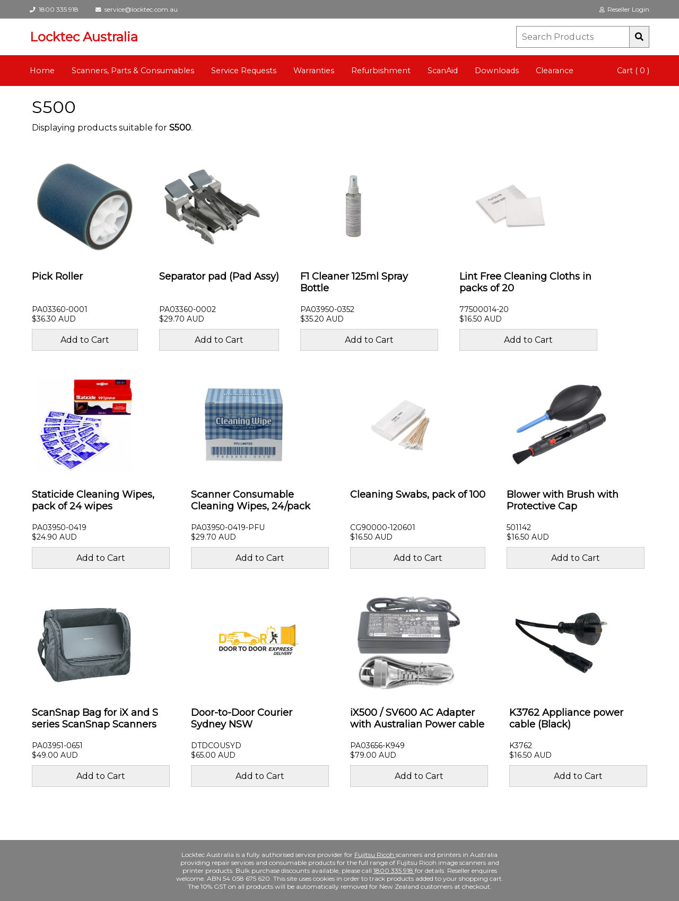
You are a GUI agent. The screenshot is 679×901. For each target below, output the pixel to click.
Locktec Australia (84, 37)
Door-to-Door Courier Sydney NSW (241, 718)
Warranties (313, 70)
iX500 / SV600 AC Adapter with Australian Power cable (417, 718)
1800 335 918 (54, 9)
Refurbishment (381, 70)
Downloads (497, 70)
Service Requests (243, 70)
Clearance (554, 70)
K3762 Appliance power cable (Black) (566, 718)
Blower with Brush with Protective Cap (563, 500)
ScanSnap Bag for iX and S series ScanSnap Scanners (95, 718)
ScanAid (443, 70)
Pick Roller (57, 276)
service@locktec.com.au (136, 9)
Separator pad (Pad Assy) (219, 276)
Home (42, 70)
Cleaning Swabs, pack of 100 (417, 494)
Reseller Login (624, 9)
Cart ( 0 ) (633, 70)
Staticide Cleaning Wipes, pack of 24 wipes (93, 500)
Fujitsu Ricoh (375, 855)
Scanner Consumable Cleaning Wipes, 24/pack (250, 500)
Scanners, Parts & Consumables (133, 70)
